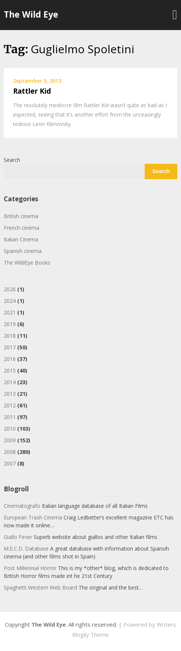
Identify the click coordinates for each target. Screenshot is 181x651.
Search (12, 159)
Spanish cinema (23, 250)
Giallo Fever (18, 536)
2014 (10, 382)
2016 (10, 358)
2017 (10, 347)
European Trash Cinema (33, 517)
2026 (10, 289)
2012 (10, 405)
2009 (10, 440)
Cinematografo (22, 505)
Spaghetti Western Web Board (40, 587)
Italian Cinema (21, 239)
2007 (10, 463)
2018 (10, 335)
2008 (10, 451)
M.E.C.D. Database (26, 548)
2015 (10, 370)
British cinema (21, 216)
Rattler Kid (32, 91)
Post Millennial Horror (30, 568)
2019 (10, 324)
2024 (10, 300)
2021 (10, 312)
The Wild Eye (31, 14)
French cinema (21, 227)
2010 (10, 428)
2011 (10, 417)
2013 (10, 393)
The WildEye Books (27, 262)
